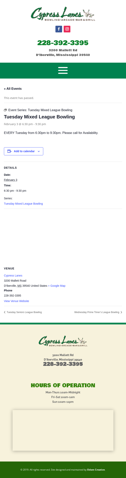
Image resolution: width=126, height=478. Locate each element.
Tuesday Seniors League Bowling (24, 312)
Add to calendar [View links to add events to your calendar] (24, 151)
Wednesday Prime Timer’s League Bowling (97, 312)
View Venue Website (16, 301)
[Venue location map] (63, 237)
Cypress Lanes (13, 275)
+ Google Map (56, 285)
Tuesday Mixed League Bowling (23, 203)
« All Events (13, 88)
